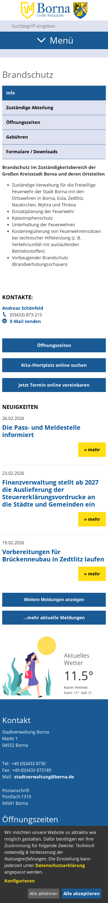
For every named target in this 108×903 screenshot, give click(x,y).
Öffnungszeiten (23, 122)
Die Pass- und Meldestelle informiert (41, 431)
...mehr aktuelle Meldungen (54, 617)
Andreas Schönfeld (22, 308)
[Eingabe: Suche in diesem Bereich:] (58, 26)
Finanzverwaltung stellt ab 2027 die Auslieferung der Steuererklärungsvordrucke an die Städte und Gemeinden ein (50, 493)
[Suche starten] (4, 26)
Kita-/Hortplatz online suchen (54, 365)
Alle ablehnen (43, 893)
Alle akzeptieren (81, 893)
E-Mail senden (25, 321)
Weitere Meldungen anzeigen (54, 599)
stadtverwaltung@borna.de (44, 777)
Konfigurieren (19, 881)
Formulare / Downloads (32, 151)
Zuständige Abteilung (29, 107)
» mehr (92, 449)
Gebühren (17, 137)
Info (10, 93)
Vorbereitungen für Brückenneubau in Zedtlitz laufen (53, 555)
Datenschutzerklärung (60, 865)
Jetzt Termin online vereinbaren (54, 385)
